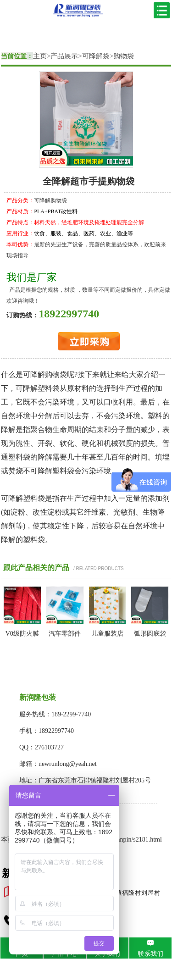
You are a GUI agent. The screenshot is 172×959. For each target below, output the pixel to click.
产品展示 (64, 56)
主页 (40, 56)
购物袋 (123, 56)
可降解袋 (96, 56)
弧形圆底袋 (150, 633)
